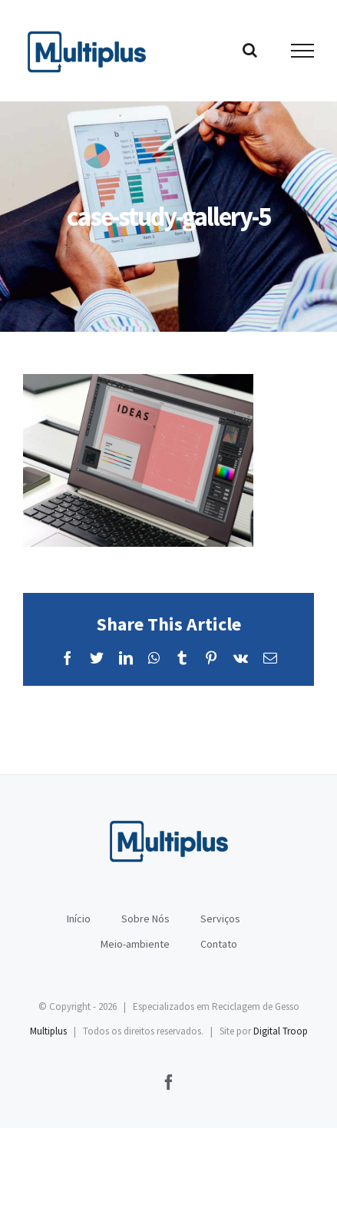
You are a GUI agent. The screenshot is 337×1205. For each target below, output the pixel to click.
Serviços (220, 918)
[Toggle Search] (250, 50)
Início (79, 918)
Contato (218, 944)
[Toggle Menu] (303, 51)
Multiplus (48, 1031)
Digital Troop (280, 1031)
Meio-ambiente (135, 944)
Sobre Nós (145, 918)
